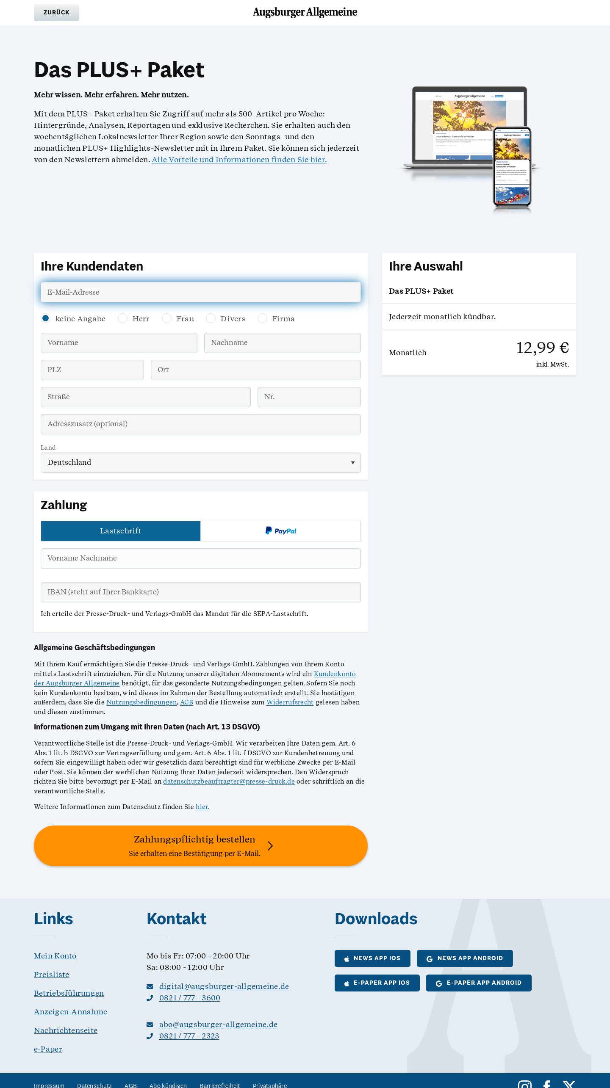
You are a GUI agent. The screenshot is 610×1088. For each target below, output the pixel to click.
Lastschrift (120, 530)
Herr (141, 318)
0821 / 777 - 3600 (190, 997)
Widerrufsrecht (290, 702)
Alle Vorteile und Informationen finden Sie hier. (239, 159)
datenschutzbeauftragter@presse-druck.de (229, 781)
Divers (233, 318)
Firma (283, 318)
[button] (56, 12)
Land (48, 447)
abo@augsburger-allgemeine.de (218, 1024)
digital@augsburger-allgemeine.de (224, 986)
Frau (185, 318)
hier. (202, 807)
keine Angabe (80, 318)
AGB (187, 702)
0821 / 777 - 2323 (189, 1035)
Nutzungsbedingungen (141, 702)
